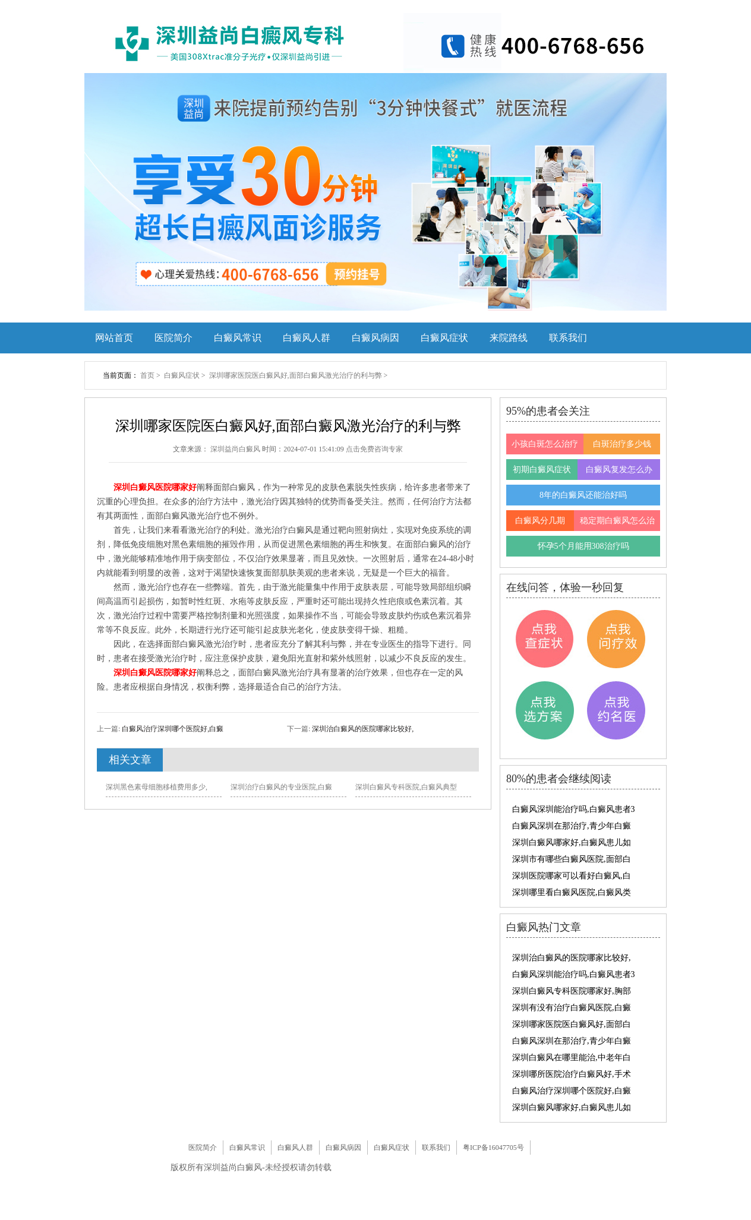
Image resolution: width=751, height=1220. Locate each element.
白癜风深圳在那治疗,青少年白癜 (571, 825)
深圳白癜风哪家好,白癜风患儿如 (571, 842)
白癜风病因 (375, 338)
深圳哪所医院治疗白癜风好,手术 (571, 1074)
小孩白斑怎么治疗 (545, 444)
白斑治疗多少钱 (622, 444)
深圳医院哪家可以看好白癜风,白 (571, 875)
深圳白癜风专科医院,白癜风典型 (406, 787)
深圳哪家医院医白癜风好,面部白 (571, 1024)
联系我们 (568, 338)
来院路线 (509, 338)
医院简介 (173, 338)
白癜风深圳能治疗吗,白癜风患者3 (573, 809)
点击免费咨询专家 (374, 449)
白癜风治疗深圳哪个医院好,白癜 (171, 729)
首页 (147, 375)
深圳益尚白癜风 (236, 449)
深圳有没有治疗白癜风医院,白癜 (571, 1007)
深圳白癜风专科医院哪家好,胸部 (571, 991)
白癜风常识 (237, 338)
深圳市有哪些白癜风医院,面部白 (571, 859)
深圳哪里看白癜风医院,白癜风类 (571, 892)
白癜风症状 (444, 338)
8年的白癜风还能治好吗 (583, 495)
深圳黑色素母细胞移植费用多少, (156, 787)
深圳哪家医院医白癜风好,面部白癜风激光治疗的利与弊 (296, 375)
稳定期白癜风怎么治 (617, 520)
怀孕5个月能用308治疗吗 (583, 546)
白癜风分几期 (540, 520)
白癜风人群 (306, 338)
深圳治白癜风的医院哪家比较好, (362, 729)
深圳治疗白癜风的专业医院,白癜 (281, 787)
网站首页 (114, 338)
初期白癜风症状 (542, 469)
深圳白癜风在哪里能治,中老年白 (571, 1057)
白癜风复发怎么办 (619, 469)
